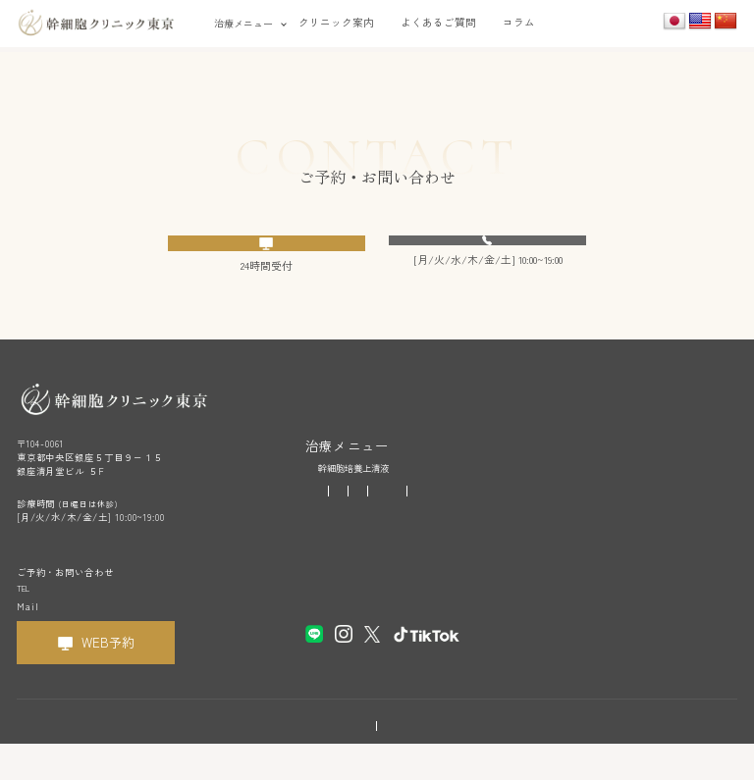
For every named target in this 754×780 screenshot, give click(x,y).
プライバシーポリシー (405, 757)
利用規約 (319, 757)
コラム (519, 22)
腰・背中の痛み (349, 538)
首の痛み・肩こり (545, 517)
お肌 (417, 517)
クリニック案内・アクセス (358, 561)
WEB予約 (108, 678)
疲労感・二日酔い (353, 517)
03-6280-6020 (497, 255)
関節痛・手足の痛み (639, 517)
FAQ (313, 585)
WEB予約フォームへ (279, 256)
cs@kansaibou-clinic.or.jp (109, 641)
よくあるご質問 (438, 22)
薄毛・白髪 (468, 517)
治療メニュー (243, 23)
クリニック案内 (336, 22)
